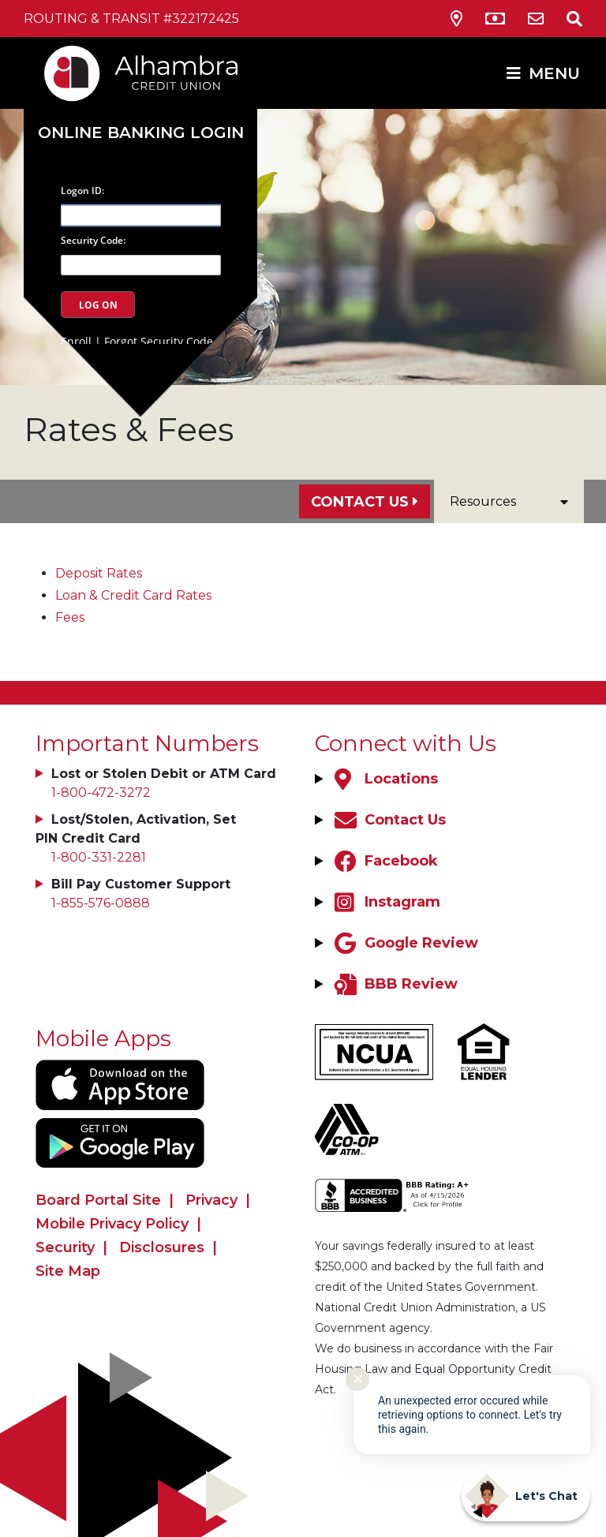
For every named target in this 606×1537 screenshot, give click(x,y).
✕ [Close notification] (358, 1379)
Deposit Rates (98, 573)
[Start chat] (526, 1496)
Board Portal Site (98, 1200)
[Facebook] (384, 860)
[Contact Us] (536, 19)
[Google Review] (404, 943)
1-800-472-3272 (101, 792)
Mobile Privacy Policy (112, 1223)
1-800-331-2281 (98, 857)
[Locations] (384, 778)
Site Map (68, 1271)
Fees (69, 617)
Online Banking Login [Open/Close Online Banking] (141, 132)
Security (65, 1247)
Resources (509, 501)
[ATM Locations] (495, 19)
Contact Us (360, 501)
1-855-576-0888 (100, 903)
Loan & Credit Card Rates (133, 595)
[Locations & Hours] (456, 19)
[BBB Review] (394, 984)
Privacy (211, 1200)
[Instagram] (385, 902)
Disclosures (161, 1247)
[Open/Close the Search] (565, 18)
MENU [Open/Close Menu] (554, 73)
